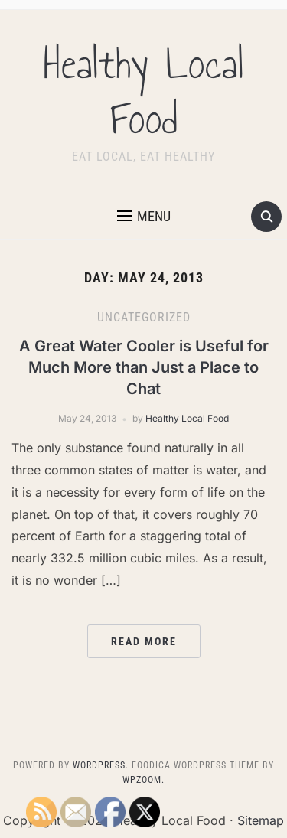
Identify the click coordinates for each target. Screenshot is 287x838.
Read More (144, 641)
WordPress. (101, 765)
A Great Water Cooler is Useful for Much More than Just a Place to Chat (144, 367)
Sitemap (260, 820)
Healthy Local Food (144, 91)
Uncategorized (144, 317)
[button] (144, 216)
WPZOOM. (143, 779)
